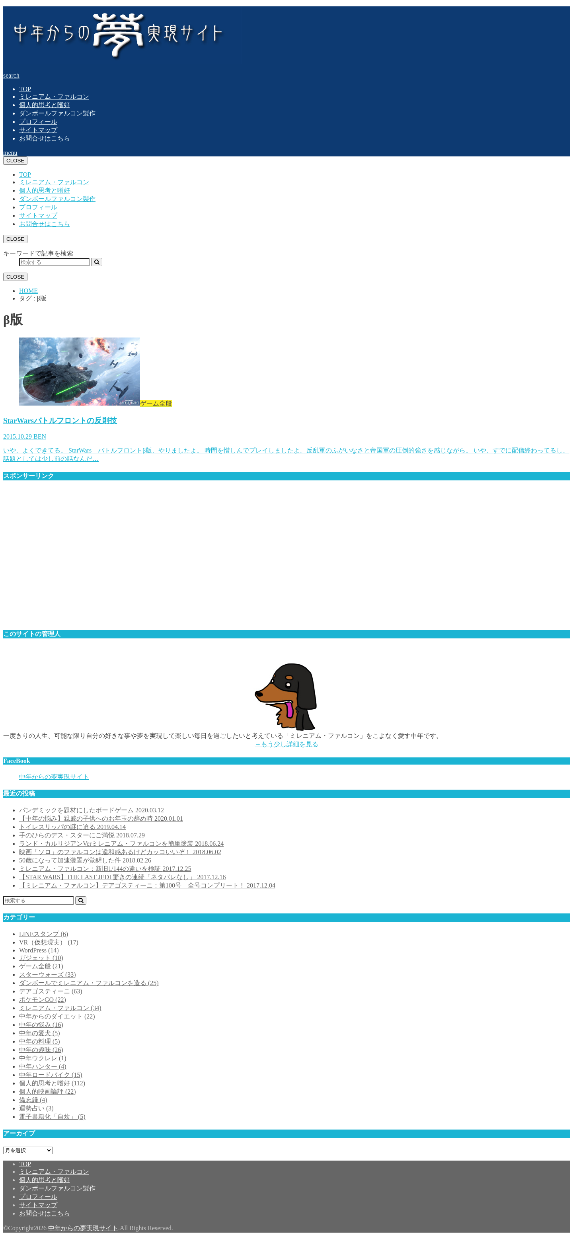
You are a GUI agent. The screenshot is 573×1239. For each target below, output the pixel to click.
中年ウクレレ (42, 1058)
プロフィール (38, 121)
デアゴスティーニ (50, 991)
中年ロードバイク (50, 1074)
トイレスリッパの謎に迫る (72, 826)
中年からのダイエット (57, 1016)
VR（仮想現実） (48, 942)
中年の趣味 (41, 1049)
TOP (25, 89)
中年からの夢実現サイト (54, 776)
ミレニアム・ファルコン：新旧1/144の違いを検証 (105, 868)
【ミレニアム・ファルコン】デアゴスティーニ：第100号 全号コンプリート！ (147, 885)
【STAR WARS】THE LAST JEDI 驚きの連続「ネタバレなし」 (122, 877)
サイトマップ (38, 130)
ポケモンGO (42, 999)
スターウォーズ (47, 974)
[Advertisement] (242, 559)
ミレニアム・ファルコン (54, 96)
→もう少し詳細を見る (286, 744)
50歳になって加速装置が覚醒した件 (85, 860)
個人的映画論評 (47, 1091)
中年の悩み (41, 1024)
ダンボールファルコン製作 (57, 113)
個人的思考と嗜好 (44, 104)
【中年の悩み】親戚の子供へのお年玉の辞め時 (101, 818)
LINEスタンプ (43, 934)
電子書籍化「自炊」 (52, 1116)
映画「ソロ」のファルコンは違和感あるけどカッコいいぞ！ (120, 852)
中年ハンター (42, 1066)
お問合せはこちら (44, 138)
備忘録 (33, 1100)
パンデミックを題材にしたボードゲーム (91, 810)
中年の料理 (39, 1041)
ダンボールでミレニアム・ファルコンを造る (89, 982)
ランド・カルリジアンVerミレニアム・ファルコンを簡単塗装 (121, 843)
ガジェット (41, 957)
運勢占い (36, 1108)
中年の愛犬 (39, 1033)
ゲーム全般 (41, 966)
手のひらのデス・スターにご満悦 (82, 835)
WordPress (39, 950)
